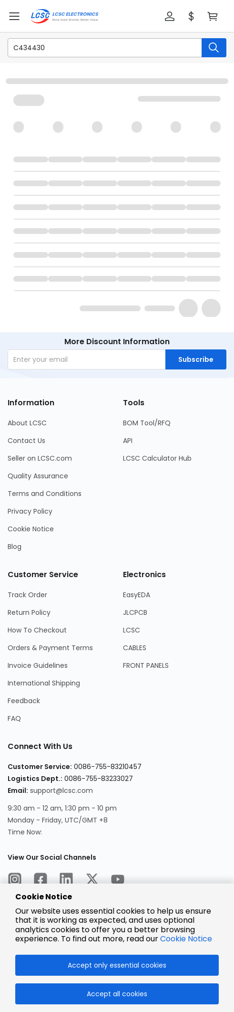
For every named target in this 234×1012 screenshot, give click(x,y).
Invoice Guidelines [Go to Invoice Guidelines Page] (38, 665)
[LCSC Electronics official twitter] (92, 880)
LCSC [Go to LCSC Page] (131, 630)
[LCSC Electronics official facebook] (40, 880)
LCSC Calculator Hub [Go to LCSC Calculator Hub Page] (157, 458)
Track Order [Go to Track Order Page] (27, 595)
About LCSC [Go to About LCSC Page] (27, 423)
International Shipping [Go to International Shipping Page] (44, 683)
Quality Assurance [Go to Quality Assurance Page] (38, 476)
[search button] (214, 47)
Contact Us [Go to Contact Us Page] (26, 440)
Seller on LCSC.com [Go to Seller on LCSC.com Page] (40, 458)
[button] (170, 16)
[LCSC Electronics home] (65, 16)
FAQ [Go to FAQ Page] (14, 718)
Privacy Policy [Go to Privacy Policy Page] (30, 511)
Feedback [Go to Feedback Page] (24, 701)
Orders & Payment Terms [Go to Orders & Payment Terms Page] (50, 648)
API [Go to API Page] (127, 440)
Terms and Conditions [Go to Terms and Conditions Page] (44, 493)
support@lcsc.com (61, 790)
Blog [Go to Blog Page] (14, 546)
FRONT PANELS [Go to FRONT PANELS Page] (146, 665)
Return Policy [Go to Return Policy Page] (29, 612)
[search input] (99, 47)
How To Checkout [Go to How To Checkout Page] (37, 630)
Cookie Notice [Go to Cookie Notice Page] (31, 529)
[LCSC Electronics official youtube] (118, 880)
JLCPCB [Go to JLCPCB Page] (135, 612)
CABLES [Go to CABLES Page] (134, 648)
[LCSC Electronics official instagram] (15, 880)
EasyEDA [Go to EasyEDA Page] (136, 595)
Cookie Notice (186, 938)
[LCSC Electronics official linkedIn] (66, 880)
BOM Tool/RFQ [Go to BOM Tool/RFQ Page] (147, 423)
